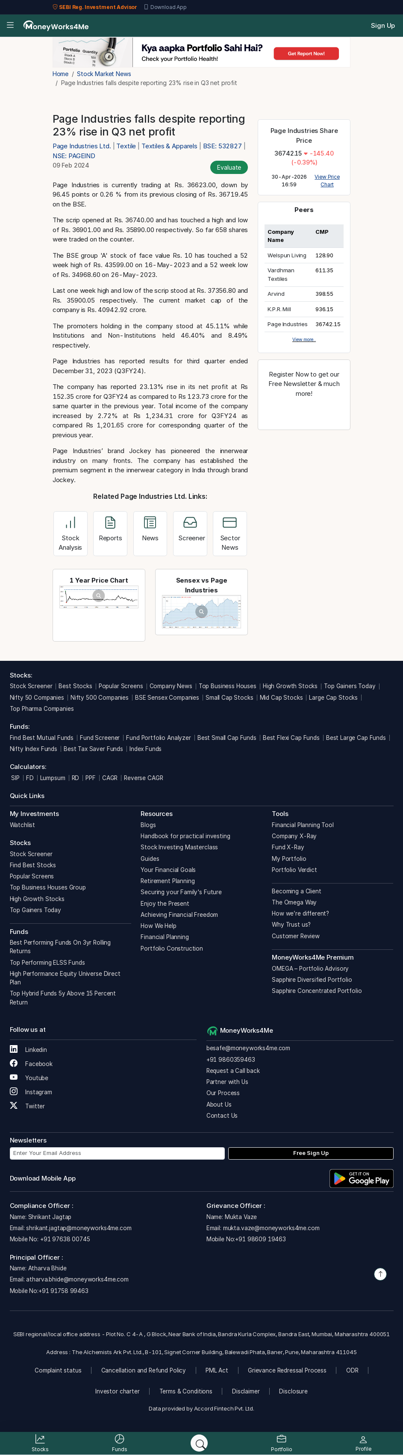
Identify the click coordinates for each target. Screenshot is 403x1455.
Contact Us (222, 1115)
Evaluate (229, 167)
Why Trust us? (291, 924)
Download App (165, 7)
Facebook (31, 1063)
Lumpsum (52, 778)
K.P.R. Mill (279, 309)
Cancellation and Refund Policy (143, 1370)
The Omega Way (294, 902)
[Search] (199, 1443)
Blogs (148, 825)
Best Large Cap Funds (356, 737)
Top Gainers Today (349, 686)
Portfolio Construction (172, 948)
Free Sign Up (311, 1152)
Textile (126, 146)
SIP (15, 778)
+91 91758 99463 (63, 1290)
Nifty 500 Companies (100, 697)
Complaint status (58, 1370)
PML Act (217, 1370)
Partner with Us (227, 1081)
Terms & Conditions (185, 1391)
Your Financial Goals (168, 869)
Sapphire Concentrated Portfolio (317, 990)
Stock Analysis (70, 535)
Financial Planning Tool (303, 825)
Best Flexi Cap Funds (291, 737)
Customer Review (296, 936)
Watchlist (22, 825)
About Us (219, 1104)
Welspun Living (287, 255)
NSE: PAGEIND (74, 156)
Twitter (27, 1106)
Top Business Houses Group (48, 887)
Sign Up (383, 25)
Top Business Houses (227, 686)
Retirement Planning (167, 881)
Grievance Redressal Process (287, 1370)
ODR (352, 1370)
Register (304, 412)
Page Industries (288, 324)
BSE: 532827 (222, 146)
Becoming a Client (296, 891)
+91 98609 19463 (260, 1239)
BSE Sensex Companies (167, 697)
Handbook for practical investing (185, 836)
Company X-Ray (294, 836)
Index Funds (145, 748)
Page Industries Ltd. (83, 146)
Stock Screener (31, 686)
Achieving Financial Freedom (179, 914)
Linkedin (28, 1049)
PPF (90, 778)
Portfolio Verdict (294, 869)
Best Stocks (75, 686)
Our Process (223, 1093)
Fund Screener (100, 737)
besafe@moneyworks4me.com (248, 1048)
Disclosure (293, 1391)
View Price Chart (327, 181)
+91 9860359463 (230, 1059)
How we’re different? (300, 913)
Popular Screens (121, 686)
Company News (171, 686)
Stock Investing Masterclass (179, 847)
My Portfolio (289, 858)
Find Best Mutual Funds (42, 737)
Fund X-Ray (288, 847)
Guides (150, 858)
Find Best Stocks (33, 865)
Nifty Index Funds (33, 748)
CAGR (110, 778)
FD (30, 778)
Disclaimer (246, 1391)
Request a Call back (233, 1070)
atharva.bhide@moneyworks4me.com (77, 1279)
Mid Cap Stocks (281, 697)
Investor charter (117, 1391)
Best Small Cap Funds (226, 737)
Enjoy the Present (165, 903)
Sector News (230, 535)
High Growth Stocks (290, 686)
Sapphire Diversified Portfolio (312, 979)
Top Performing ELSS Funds (47, 962)
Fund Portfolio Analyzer (158, 737)
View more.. (304, 339)
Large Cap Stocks (333, 697)
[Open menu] (10, 26)
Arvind (276, 293)
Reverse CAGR (143, 778)
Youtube (29, 1078)
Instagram (31, 1092)
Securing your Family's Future (181, 892)
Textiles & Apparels (169, 146)
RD (75, 778)
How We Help (158, 925)
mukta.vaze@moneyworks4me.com (271, 1228)
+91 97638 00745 (64, 1239)
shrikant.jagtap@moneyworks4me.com (78, 1228)
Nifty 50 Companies (37, 697)
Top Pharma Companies (42, 708)
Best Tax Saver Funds (93, 748)
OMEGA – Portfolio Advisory (310, 968)
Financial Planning (164, 937)
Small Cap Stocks (229, 697)
